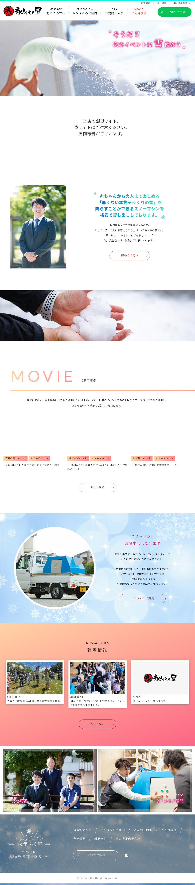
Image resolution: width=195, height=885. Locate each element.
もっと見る (97, 487)
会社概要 (161, 3)
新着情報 (145, 3)
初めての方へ (129, 255)
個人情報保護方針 (182, 3)
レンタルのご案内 (142, 598)
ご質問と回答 (143, 831)
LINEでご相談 (173, 12)
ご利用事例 (169, 831)
